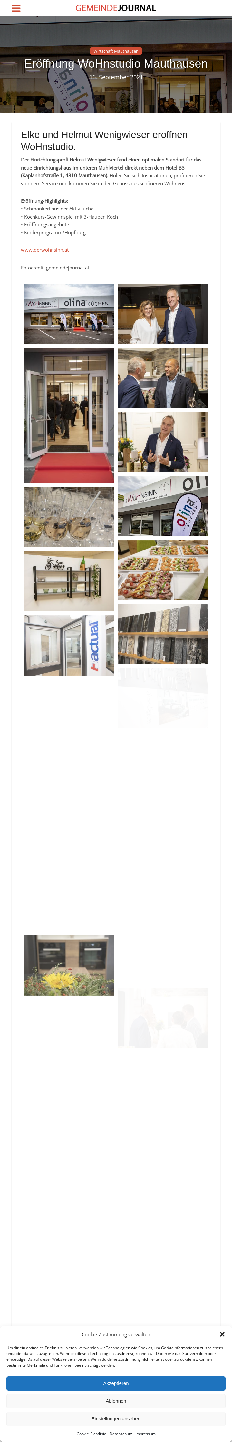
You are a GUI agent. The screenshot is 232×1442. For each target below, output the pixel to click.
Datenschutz (121, 1434)
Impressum (145, 1434)
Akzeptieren (116, 1383)
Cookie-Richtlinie (91, 1434)
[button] (222, 1334)
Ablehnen (116, 1401)
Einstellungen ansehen (116, 1418)
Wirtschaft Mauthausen (116, 51)
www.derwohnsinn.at (45, 250)
